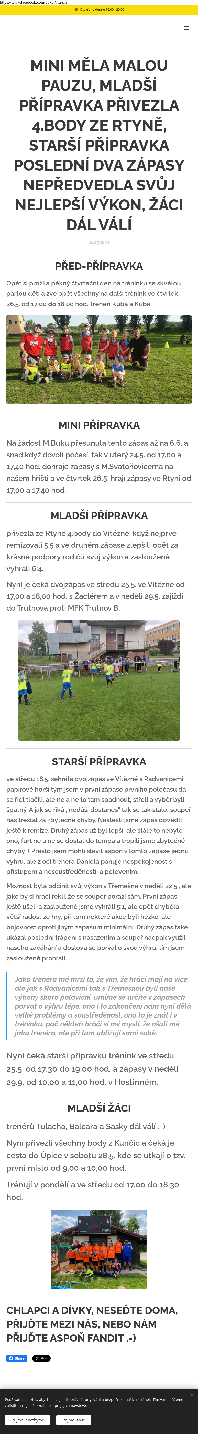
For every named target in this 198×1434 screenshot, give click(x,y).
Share (17, 1358)
